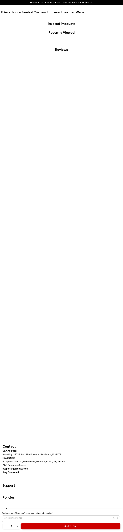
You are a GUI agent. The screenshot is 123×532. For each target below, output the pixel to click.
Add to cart (70, 526)
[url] (15, 468)
